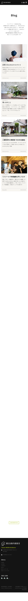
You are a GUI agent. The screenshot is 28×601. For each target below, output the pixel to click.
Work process (5, 78)
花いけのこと (6, 102)
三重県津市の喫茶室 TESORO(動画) (13, 143)
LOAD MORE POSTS (14, 526)
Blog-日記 (4, 115)
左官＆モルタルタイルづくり (11, 65)
